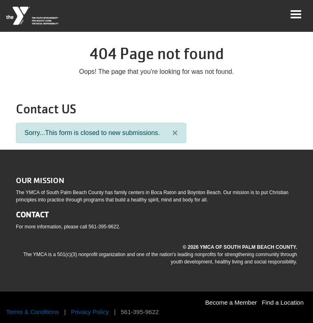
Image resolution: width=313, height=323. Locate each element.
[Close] (175, 133)
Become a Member (231, 302)
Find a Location (283, 302)
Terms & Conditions (32, 311)
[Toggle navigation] (296, 14)
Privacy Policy (90, 311)
